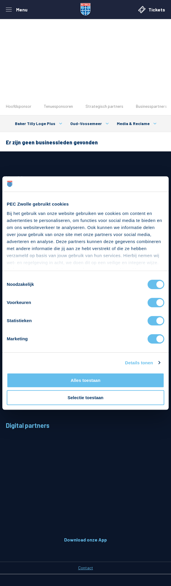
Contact (85, 567)
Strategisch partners (104, 106)
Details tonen (139, 362)
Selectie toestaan (86, 397)
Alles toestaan (85, 380)
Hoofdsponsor (18, 106)
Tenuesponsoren (58, 106)
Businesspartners (151, 106)
